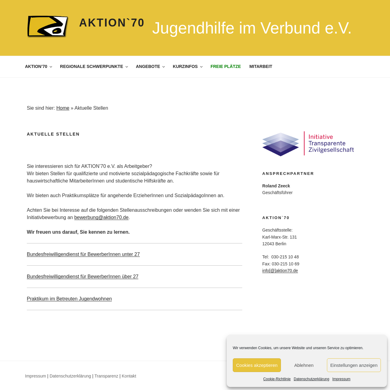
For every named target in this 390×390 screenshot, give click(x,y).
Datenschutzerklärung (311, 379)
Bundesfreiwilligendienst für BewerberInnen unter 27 (83, 254)
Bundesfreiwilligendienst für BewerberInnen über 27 (82, 276)
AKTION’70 (39, 66)
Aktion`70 (112, 22)
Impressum (341, 379)
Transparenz (106, 376)
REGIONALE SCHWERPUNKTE (94, 66)
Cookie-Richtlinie (277, 379)
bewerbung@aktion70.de (101, 217)
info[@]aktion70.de (280, 270)
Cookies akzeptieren (257, 365)
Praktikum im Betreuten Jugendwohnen (69, 298)
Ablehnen (304, 365)
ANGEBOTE (151, 66)
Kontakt (129, 376)
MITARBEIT (260, 66)
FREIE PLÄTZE (226, 66)
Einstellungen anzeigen (354, 365)
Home (62, 108)
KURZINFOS (188, 66)
